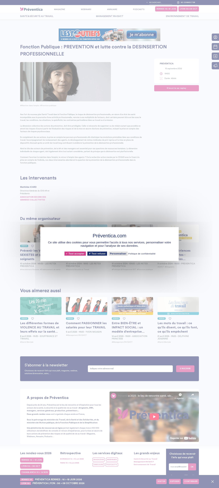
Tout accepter (75, 253)
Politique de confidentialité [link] (141, 253)
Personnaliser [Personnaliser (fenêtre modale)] (118, 253)
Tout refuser (97, 253)
